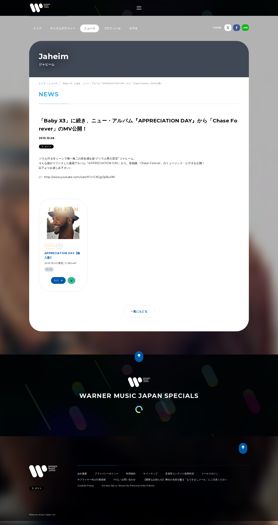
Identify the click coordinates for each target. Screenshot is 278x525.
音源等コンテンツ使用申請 (179, 473)
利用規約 (131, 473)
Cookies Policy (85, 485)
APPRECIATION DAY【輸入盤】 (62, 255)
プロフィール (112, 28)
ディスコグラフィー (62, 28)
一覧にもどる (139, 311)
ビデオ (133, 28)
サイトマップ (150, 473)
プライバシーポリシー (106, 473)
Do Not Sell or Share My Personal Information (128, 485)
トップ (37, 28)
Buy (59, 280)
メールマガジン (210, 473)
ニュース (89, 28)
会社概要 (82, 473)
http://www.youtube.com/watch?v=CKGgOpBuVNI (79, 177)
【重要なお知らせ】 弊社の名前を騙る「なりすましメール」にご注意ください (185, 479)
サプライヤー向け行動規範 (91, 479)
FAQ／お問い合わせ (125, 479)
